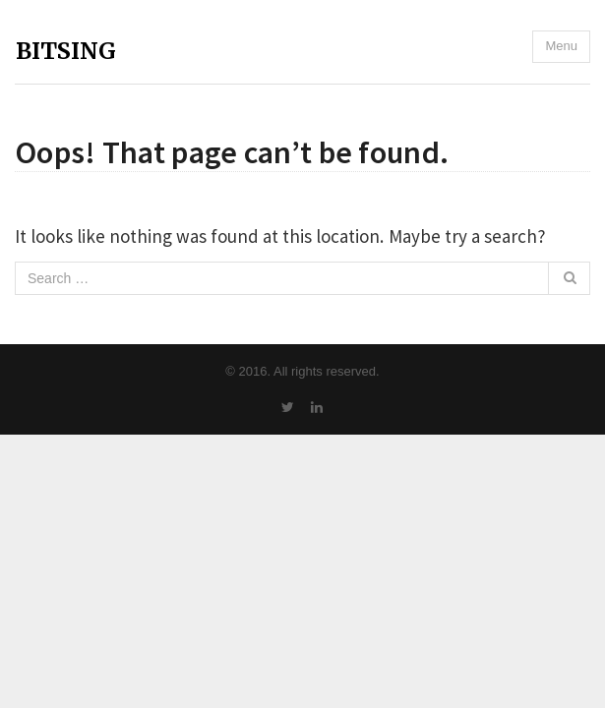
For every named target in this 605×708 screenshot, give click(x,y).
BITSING (66, 50)
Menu (561, 45)
